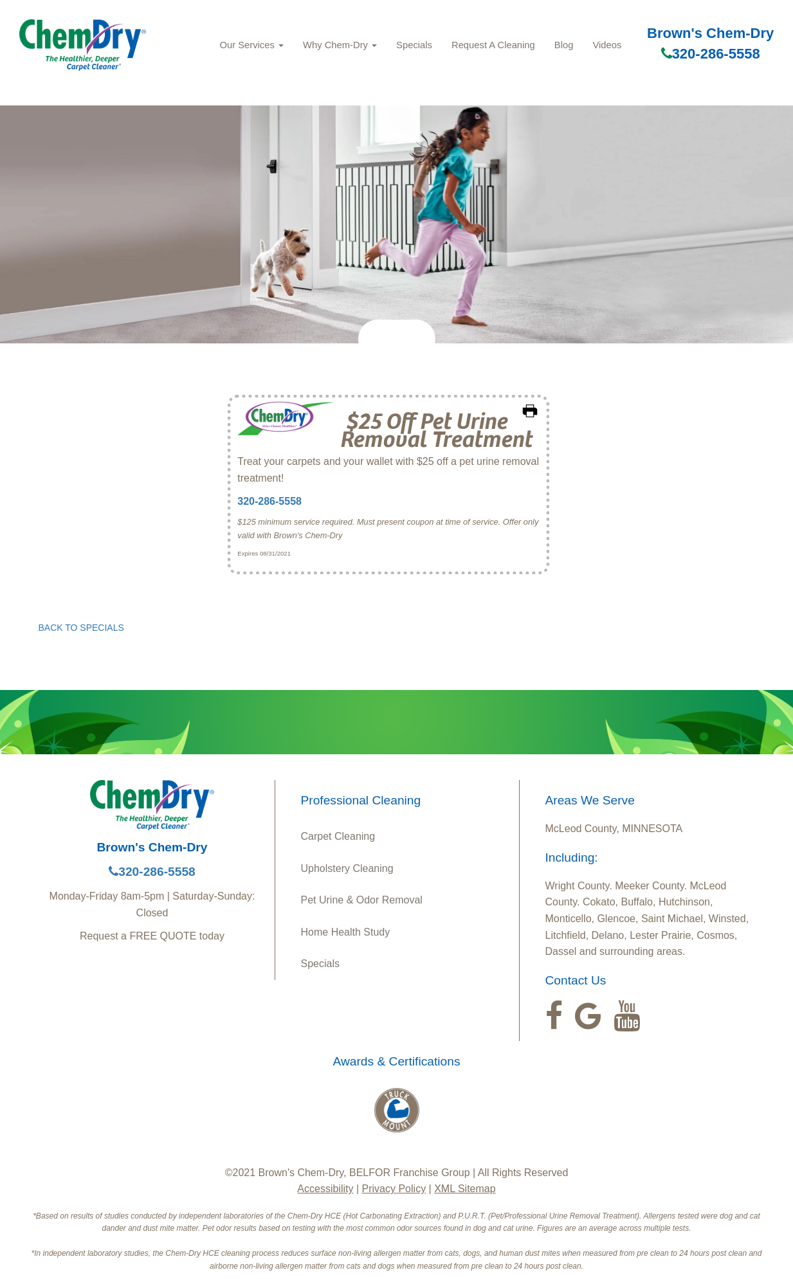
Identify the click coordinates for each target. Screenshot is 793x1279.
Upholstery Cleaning (347, 868)
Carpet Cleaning (338, 836)
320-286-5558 (710, 54)
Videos (606, 45)
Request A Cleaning (493, 45)
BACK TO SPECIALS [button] (81, 627)
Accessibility (325, 1188)
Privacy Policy (394, 1188)
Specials (414, 45)
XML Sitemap (464, 1188)
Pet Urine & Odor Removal (362, 899)
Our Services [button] (251, 45)
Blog (564, 45)
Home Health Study (345, 932)
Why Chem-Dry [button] (340, 45)
